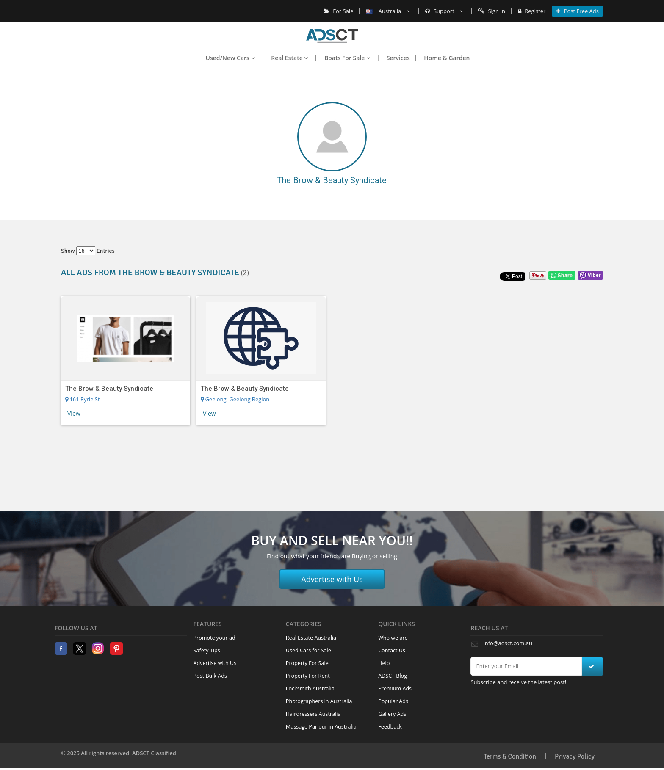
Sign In (491, 11)
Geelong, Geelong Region (235, 399)
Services (398, 58)
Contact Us (391, 650)
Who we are (393, 637)
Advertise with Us (332, 579)
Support (444, 11)
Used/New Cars (230, 58)
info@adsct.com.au (507, 643)
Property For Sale (307, 663)
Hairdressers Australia (313, 714)
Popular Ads (393, 701)
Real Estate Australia (311, 637)
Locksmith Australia (310, 688)
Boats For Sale (347, 58)
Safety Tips (207, 650)
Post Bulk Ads (210, 675)
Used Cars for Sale (308, 650)
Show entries (88, 250)
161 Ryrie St (82, 399)
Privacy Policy (575, 756)
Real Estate (289, 58)
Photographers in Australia (319, 701)
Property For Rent (308, 675)
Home (332, 36)
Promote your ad (214, 637)
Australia (388, 11)
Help (384, 663)
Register (531, 11)
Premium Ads (395, 688)
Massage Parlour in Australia (321, 726)
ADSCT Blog (392, 675)
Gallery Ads (392, 714)
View (73, 413)
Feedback (390, 726)
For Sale (339, 11)
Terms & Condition (510, 756)
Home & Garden (447, 58)
